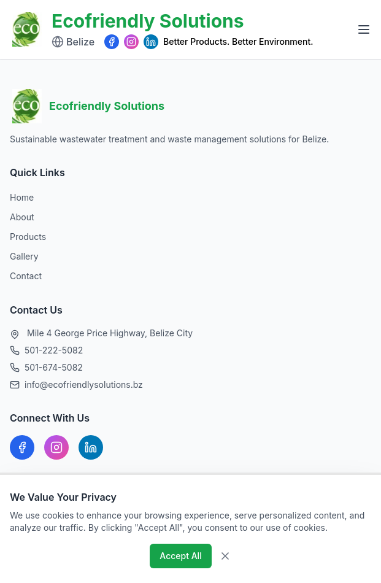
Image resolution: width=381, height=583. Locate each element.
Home (22, 197)
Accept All (180, 555)
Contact (26, 276)
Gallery (24, 256)
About (22, 217)
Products (28, 236)
